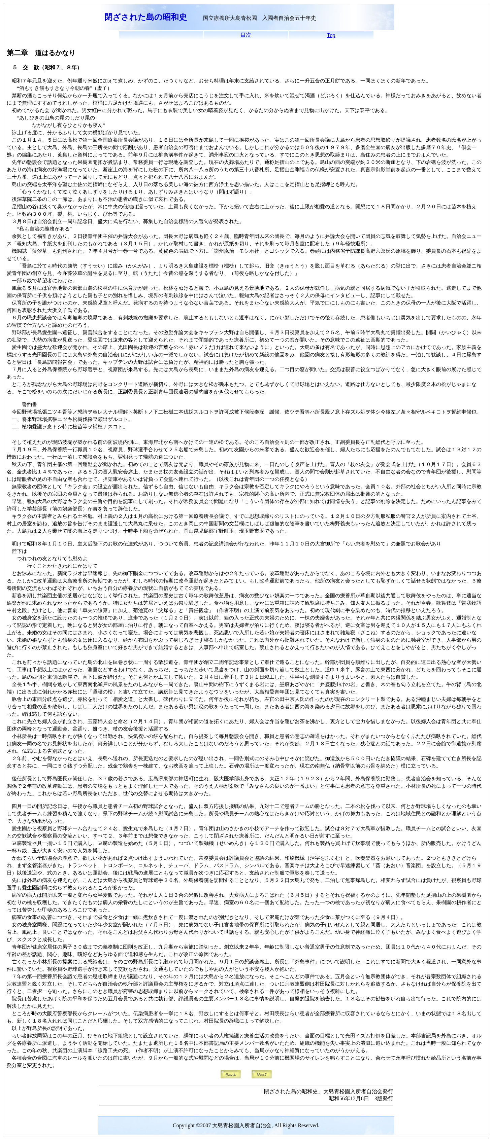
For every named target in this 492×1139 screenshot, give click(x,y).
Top (331, 35)
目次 (245, 35)
